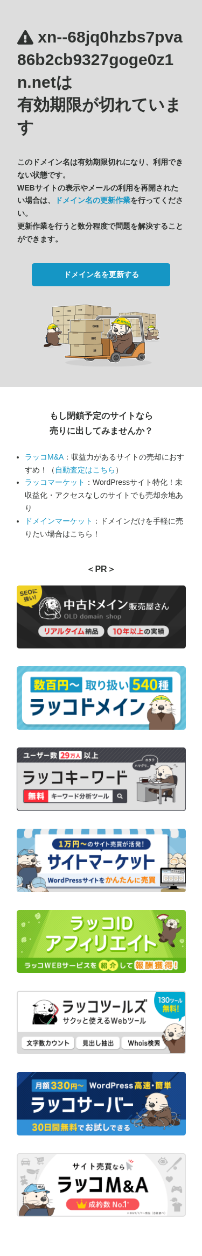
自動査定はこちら (85, 469)
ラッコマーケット (55, 482)
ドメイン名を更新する (101, 274)
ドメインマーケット (59, 521)
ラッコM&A (44, 457)
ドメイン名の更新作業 (92, 200)
